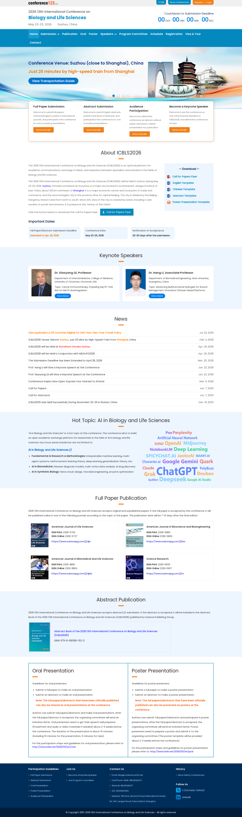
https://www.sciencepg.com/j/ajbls (72, 573)
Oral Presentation (39, 785)
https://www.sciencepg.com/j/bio (165, 541)
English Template (183, 183)
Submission (50, 34)
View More (63, 295)
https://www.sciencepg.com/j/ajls (71, 541)
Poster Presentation (40, 790)
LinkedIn (183, 797)
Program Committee (133, 34)
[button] (113, 96)
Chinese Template (184, 189)
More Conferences (179, 2)
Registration (174, 34)
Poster (93, 34)
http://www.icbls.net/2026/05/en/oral (53, 746)
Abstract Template (184, 196)
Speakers (108, 34)
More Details (43, 129)
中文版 (161, 2)
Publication (69, 34)
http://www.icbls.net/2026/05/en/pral (171, 751)
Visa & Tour (193, 34)
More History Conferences (191, 775)
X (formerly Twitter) (190, 790)
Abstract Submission (41, 780)
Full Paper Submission (41, 775)
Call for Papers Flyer (184, 176)
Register (199, 2)
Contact (35, 42)
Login (209, 2)
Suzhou (46, 185)
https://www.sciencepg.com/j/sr (165, 573)
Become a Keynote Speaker (82, 775)
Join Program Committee (81, 780)
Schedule (156, 34)
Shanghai (78, 190)
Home (34, 34)
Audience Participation (42, 796)
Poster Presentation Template (191, 202)
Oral (83, 34)
